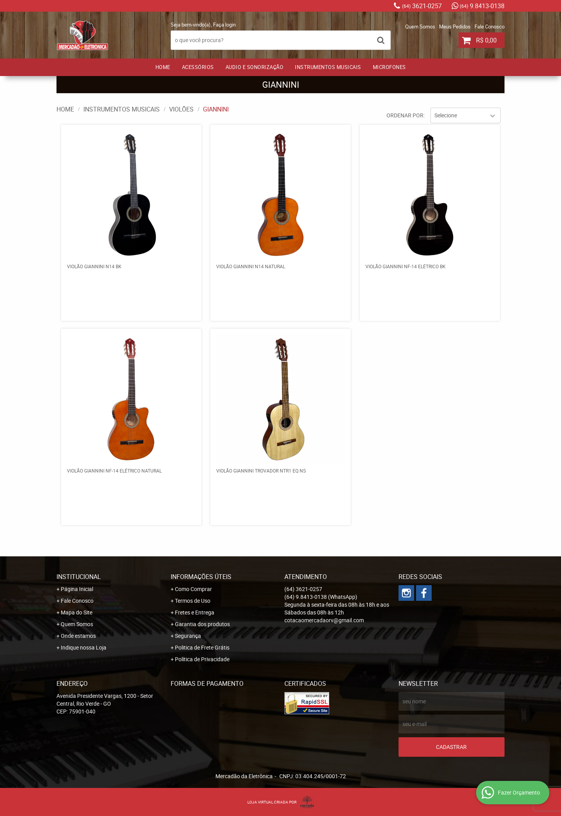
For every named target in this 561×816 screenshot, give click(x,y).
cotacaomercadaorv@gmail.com (324, 620)
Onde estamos (78, 635)
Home (162, 67)
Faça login (224, 24)
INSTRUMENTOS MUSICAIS (328, 67)
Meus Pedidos (455, 26)
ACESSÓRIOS (198, 67)
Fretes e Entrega (194, 612)
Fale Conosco (490, 26)
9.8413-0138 (482, 6)
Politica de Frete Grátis (202, 647)
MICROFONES (389, 67)
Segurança (188, 635)
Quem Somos (420, 26)
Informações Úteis (201, 576)
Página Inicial (77, 589)
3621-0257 (422, 6)
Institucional (78, 576)
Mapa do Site (76, 612)
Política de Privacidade (202, 659)
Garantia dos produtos (202, 624)
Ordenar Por (404, 115)
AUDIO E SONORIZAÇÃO (255, 67)
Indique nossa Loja (83, 647)
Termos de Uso (192, 600)
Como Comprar (193, 589)
